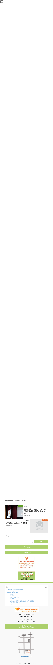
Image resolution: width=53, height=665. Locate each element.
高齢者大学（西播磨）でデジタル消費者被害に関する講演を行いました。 (35, 511)
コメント (11, 604)
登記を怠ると (12, 598)
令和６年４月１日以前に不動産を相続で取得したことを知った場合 (22, 601)
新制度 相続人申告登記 (14, 597)
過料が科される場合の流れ (15, 602)
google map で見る (26, 656)
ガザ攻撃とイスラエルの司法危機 (17, 523)
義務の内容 (12, 595)
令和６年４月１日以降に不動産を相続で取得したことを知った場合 (22, 600)
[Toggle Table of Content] (45, 587)
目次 (13, 591)
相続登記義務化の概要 (13, 592)
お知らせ (24, 500)
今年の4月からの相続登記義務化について (17, 589)
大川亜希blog (17, 500)
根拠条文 (11, 594)
